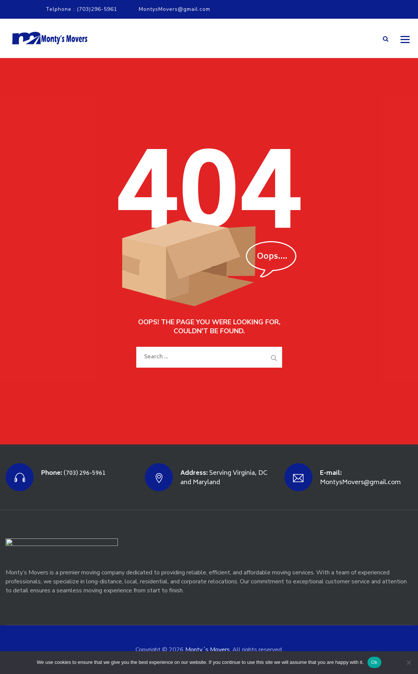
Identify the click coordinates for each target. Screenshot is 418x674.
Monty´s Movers (207, 650)
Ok (374, 662)
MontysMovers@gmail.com (174, 9)
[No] (408, 662)
